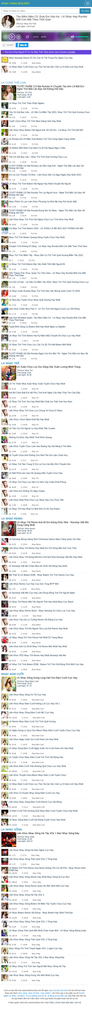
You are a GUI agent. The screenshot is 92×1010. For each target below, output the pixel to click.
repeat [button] (27, 37)
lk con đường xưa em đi (36, 996)
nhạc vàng (22, 993)
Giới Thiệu (49, 1002)
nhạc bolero (46, 993)
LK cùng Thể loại (13, 82)
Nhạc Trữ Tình (30, 24)
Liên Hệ (77, 1002)
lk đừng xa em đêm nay (57, 996)
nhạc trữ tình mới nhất (58, 990)
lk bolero (21, 996)
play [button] (12, 37)
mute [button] (72, 36)
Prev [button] (5, 37)
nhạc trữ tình (33, 993)
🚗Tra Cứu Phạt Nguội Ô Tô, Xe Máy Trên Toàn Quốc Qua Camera (38, 52)
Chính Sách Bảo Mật (64, 1002)
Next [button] (18, 37)
